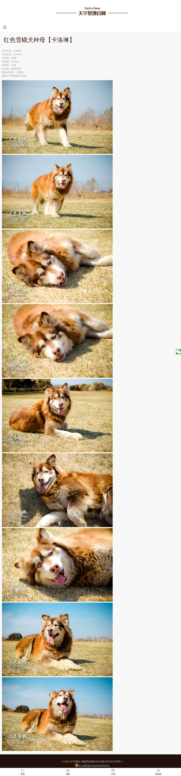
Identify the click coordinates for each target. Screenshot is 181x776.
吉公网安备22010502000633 (94, 765)
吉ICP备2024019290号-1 (109, 761)
